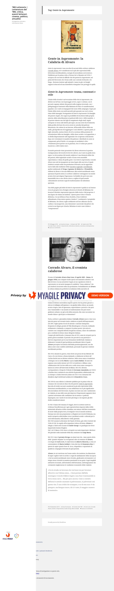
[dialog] (57, 577)
